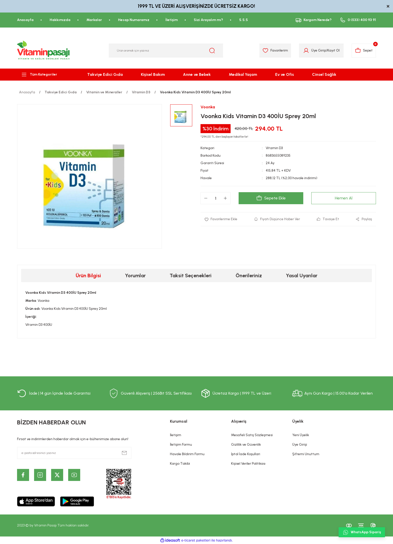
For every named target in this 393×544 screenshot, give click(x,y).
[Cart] (364, 51)
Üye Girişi (299, 444)
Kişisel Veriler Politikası (248, 463)
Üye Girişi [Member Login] (318, 50)
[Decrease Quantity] (206, 198)
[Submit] (124, 453)
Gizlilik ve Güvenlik (246, 444)
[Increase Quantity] (225, 198)
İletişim (175, 435)
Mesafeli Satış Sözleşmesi (252, 435)
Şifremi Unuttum (305, 454)
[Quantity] (215, 198)
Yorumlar (135, 276)
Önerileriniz (249, 276)
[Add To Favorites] (221, 219)
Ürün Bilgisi (88, 276)
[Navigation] (43, 75)
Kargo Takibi (180, 463)
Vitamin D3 (274, 148)
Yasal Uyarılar (301, 276)
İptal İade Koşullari (245, 454)
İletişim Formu (181, 444)
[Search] (166, 51)
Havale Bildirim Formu (187, 454)
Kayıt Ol (333, 50)
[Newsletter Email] (74, 453)
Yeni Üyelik (300, 435)
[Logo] (43, 51)
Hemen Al (343, 198)
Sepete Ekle (271, 198)
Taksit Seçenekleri (191, 276)
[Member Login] (306, 51)
